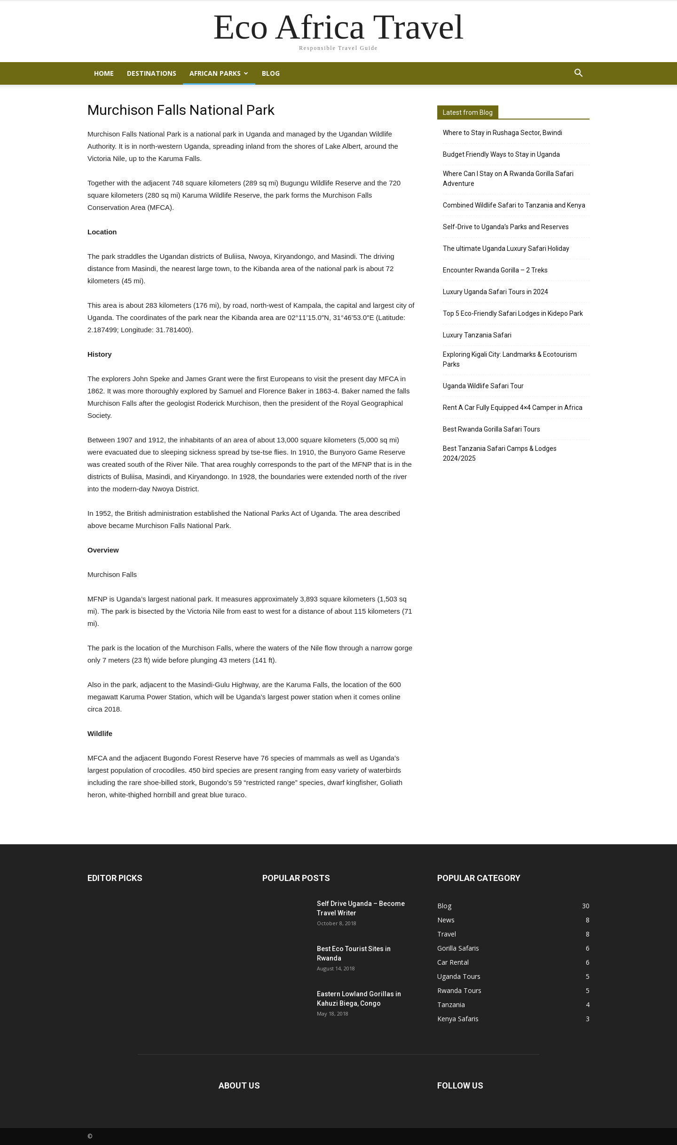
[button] (578, 73)
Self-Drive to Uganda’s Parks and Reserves (506, 227)
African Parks (218, 73)
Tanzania (451, 1004)
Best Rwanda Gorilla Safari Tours (491, 429)
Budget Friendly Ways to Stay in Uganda (501, 154)
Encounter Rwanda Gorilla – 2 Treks (495, 270)
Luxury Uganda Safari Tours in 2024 (495, 292)
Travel (446, 933)
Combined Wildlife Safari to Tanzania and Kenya (514, 205)
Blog (271, 73)
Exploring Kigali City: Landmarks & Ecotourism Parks (510, 359)
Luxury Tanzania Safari (477, 335)
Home (104, 73)
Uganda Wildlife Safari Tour (483, 386)
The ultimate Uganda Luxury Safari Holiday (506, 248)
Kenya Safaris (458, 1018)
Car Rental (453, 962)
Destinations (151, 73)
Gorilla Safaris (458, 948)
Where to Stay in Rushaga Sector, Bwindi (502, 132)
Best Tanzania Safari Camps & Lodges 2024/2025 (500, 453)
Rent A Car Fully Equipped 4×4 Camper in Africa (513, 407)
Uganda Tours (458, 976)
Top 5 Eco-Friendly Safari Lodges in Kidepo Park (513, 313)
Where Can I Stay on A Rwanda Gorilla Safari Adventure (508, 178)
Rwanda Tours (459, 990)
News (446, 919)
